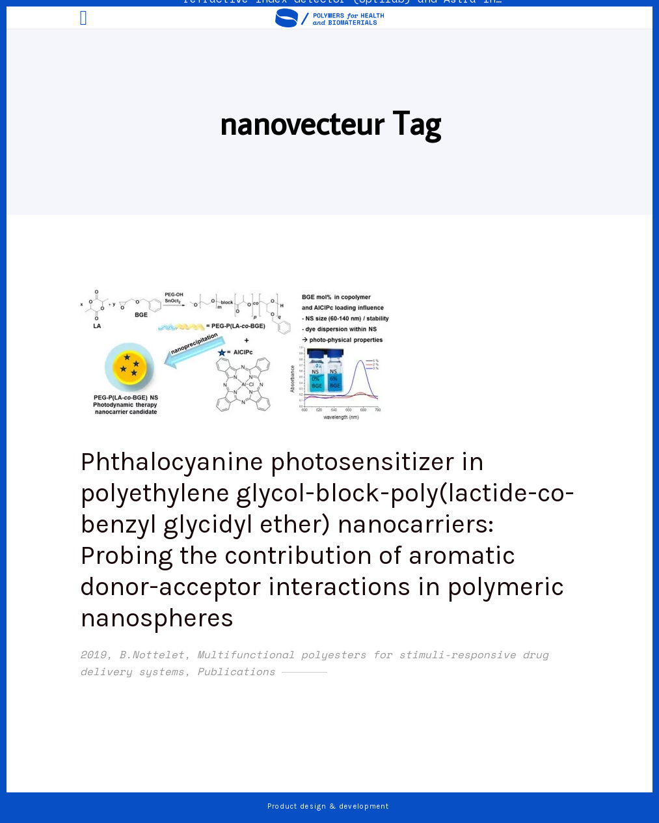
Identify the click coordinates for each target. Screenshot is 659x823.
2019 (93, 654)
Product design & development (329, 806)
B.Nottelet (151, 654)
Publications (236, 671)
